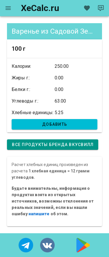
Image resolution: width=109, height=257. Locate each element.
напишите (39, 214)
